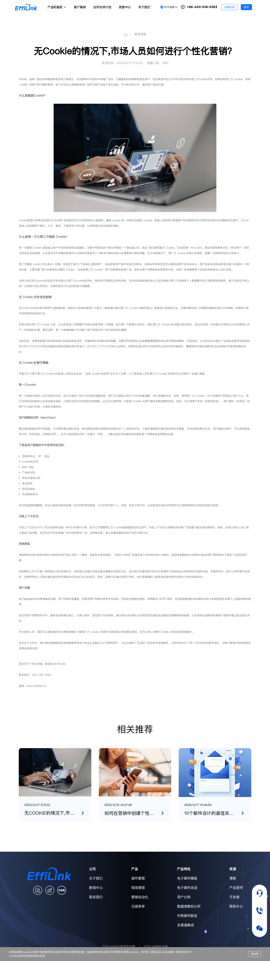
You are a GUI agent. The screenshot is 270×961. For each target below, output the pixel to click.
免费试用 (229, 7)
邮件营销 (138, 878)
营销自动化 (139, 897)
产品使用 (236, 888)
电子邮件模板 (187, 878)
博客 (232, 878)
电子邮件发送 (187, 888)
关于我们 (96, 878)
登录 (246, 7)
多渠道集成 (185, 925)
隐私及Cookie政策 (162, 952)
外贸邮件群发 (187, 916)
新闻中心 (96, 888)
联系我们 (96, 897)
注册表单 (138, 906)
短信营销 (138, 888)
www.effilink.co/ (37, 685)
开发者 (234, 897)
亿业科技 (205, 340)
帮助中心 (236, 906)
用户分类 (183, 897)
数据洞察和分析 (189, 906)
